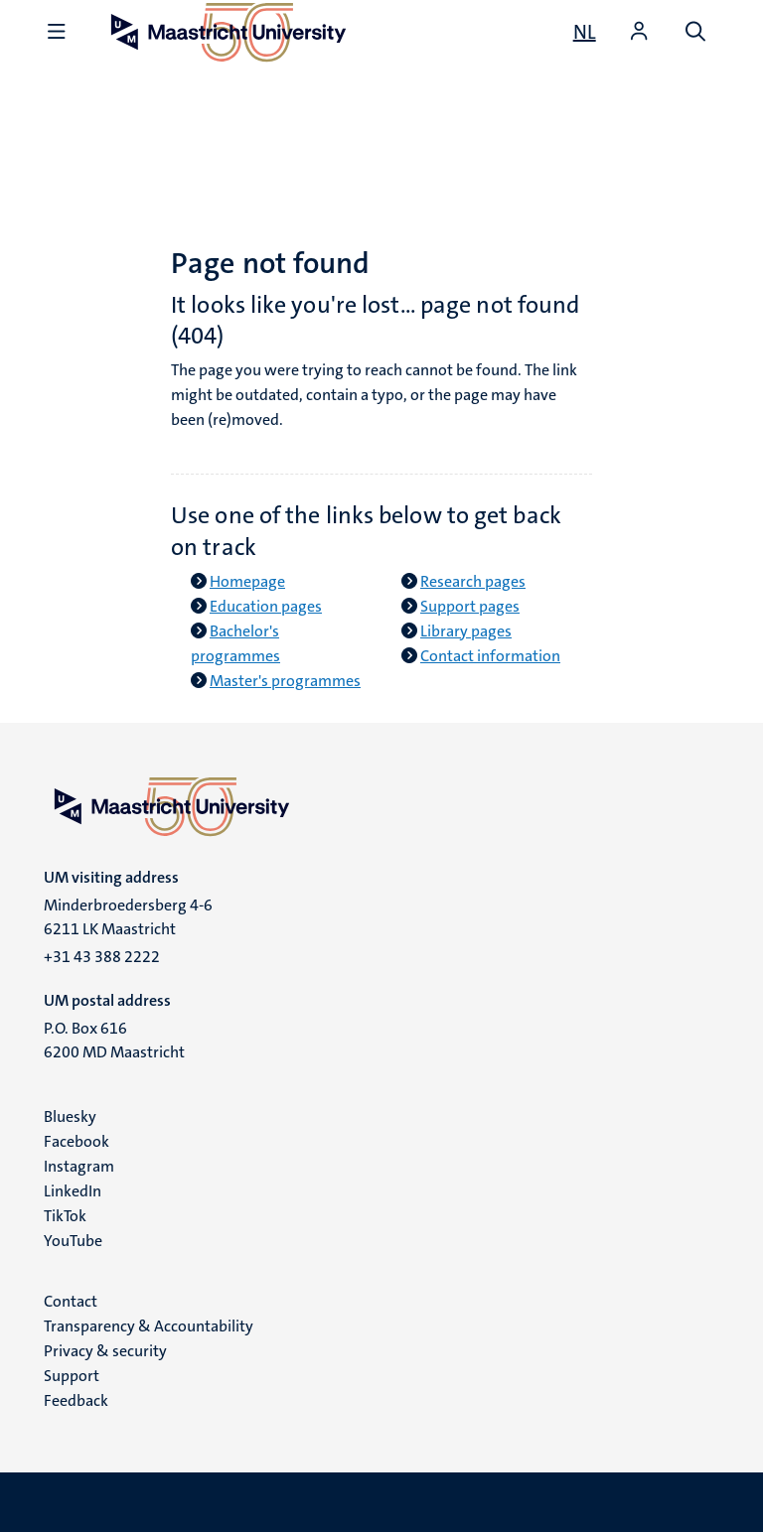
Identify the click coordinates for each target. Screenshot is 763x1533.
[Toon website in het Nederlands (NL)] (584, 32)
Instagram (79, 1166)
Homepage (247, 581)
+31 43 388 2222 (102, 956)
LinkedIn (72, 1191)
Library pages (466, 631)
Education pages (266, 606)
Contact (70, 1301)
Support (71, 1375)
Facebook (76, 1141)
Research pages (473, 581)
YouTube (73, 1240)
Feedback (76, 1400)
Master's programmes (285, 680)
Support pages (470, 606)
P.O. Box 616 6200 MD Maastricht (114, 1040)
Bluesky (70, 1116)
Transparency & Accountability (148, 1326)
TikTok (65, 1215)
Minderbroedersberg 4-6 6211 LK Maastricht (128, 917)
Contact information (490, 655)
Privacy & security (105, 1350)
